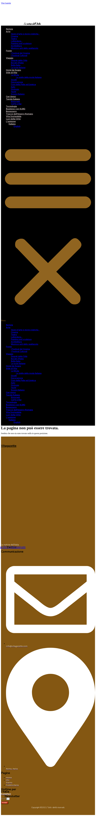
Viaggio (9, 58)
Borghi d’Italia (17, 63)
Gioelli (14, 80)
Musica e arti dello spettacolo (24, 48)
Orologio (15, 89)
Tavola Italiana (13, 99)
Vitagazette (8, 446)
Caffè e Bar (16, 104)
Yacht (13, 92)
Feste (9, 50)
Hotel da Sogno (13, 70)
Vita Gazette (6, 3)
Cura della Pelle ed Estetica (23, 84)
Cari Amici (11, 96)
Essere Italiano (18, 94)
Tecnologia (11, 106)
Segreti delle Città (19, 60)
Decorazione (17, 82)
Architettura (16, 46)
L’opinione (11, 121)
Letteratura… (16, 41)
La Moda (15, 75)
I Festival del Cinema (20, 53)
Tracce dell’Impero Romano (19, 114)
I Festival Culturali (19, 55)
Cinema (14, 36)
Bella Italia (15, 65)
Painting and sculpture (21, 43)
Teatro (14, 39)
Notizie (9, 29)
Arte (8, 31)
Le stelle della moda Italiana (29, 77)
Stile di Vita (11, 72)
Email (3, 798)
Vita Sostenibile (13, 116)
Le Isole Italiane (18, 67)
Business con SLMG (15, 109)
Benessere (11, 111)
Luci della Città (13, 119)
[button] (48, 226)
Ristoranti (15, 101)
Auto (13, 87)
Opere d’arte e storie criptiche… (25, 34)
